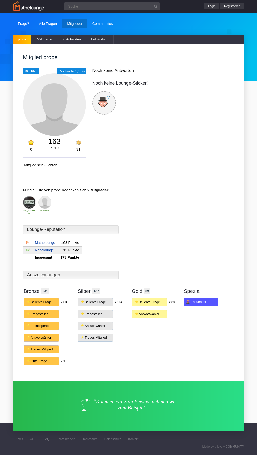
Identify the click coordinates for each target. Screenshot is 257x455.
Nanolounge (44, 250)
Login (211, 6)
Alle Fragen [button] (48, 24)
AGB (33, 439)
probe (22, 39)
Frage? (23, 24)
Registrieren (232, 6)
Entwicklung (99, 39)
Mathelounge (45, 243)
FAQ (46, 439)
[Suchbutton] (156, 6)
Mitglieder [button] (74, 24)
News (19, 439)
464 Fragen (44, 39)
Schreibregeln (66, 439)
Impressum (89, 439)
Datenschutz (112, 439)
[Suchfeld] (112, 6)
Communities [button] (102, 24)
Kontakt (133, 439)
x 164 (118, 302)
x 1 (63, 361)
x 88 (172, 302)
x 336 (64, 302)
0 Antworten (72, 39)
